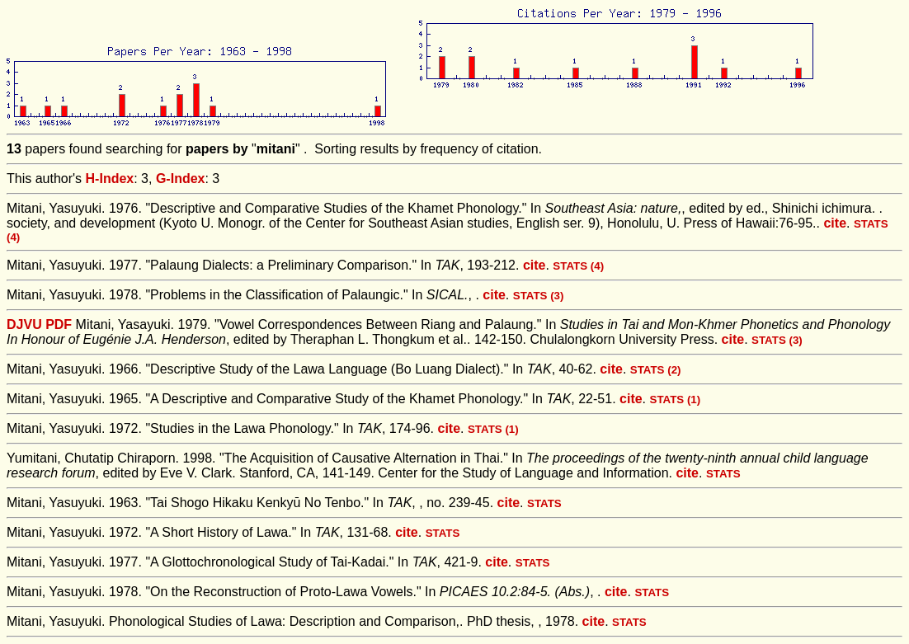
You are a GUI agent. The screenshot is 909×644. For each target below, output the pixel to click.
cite (834, 223)
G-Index (180, 179)
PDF (58, 324)
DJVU (24, 324)
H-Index (110, 179)
